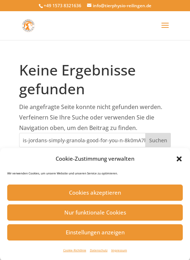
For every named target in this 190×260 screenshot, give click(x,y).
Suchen (158, 140)
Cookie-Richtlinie (74, 252)
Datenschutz (99, 252)
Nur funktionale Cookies (95, 214)
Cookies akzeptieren (95, 194)
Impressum (119, 252)
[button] (179, 161)
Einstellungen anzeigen (95, 234)
